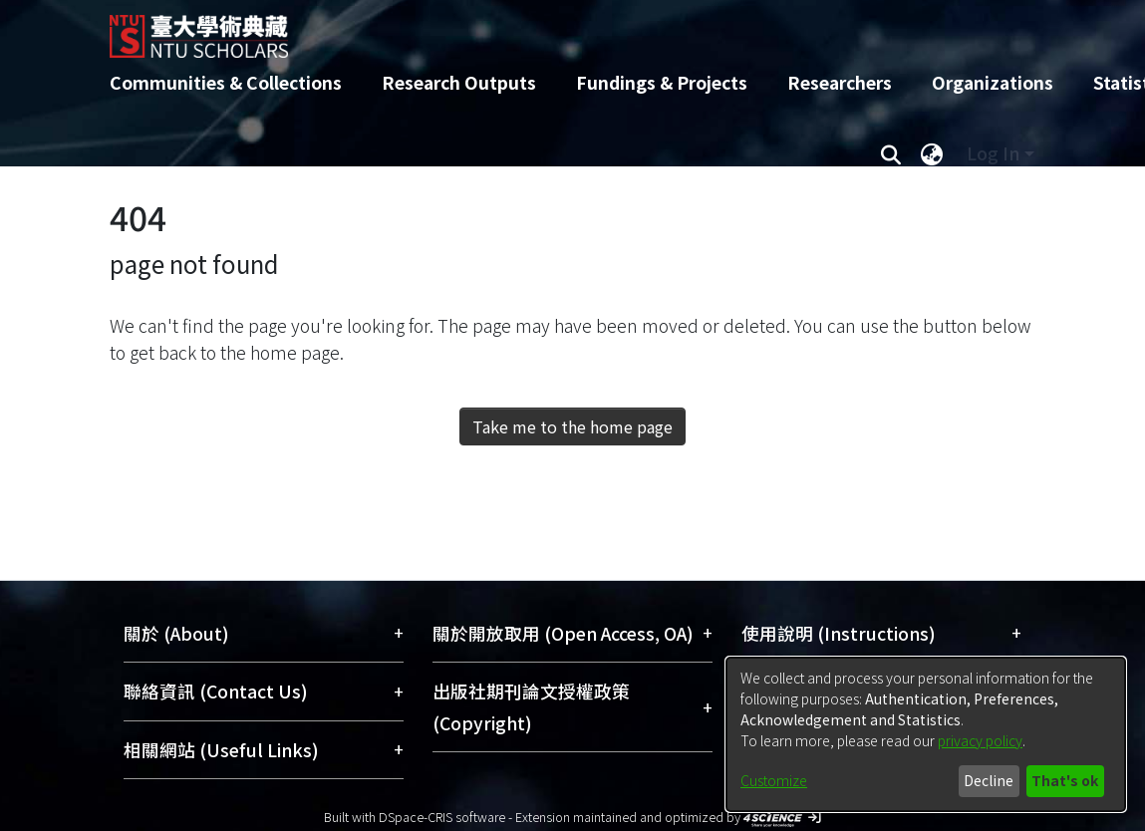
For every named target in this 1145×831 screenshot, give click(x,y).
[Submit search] (891, 153)
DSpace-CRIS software (442, 816)
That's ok (1064, 780)
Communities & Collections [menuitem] (226, 82)
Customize (773, 780)
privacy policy (980, 740)
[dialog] (925, 734)
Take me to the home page (572, 426)
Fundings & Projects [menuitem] (661, 82)
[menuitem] (933, 153)
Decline (988, 780)
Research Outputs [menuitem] (459, 82)
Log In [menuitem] (993, 152)
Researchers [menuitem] (839, 82)
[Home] (556, 29)
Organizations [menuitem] (992, 82)
